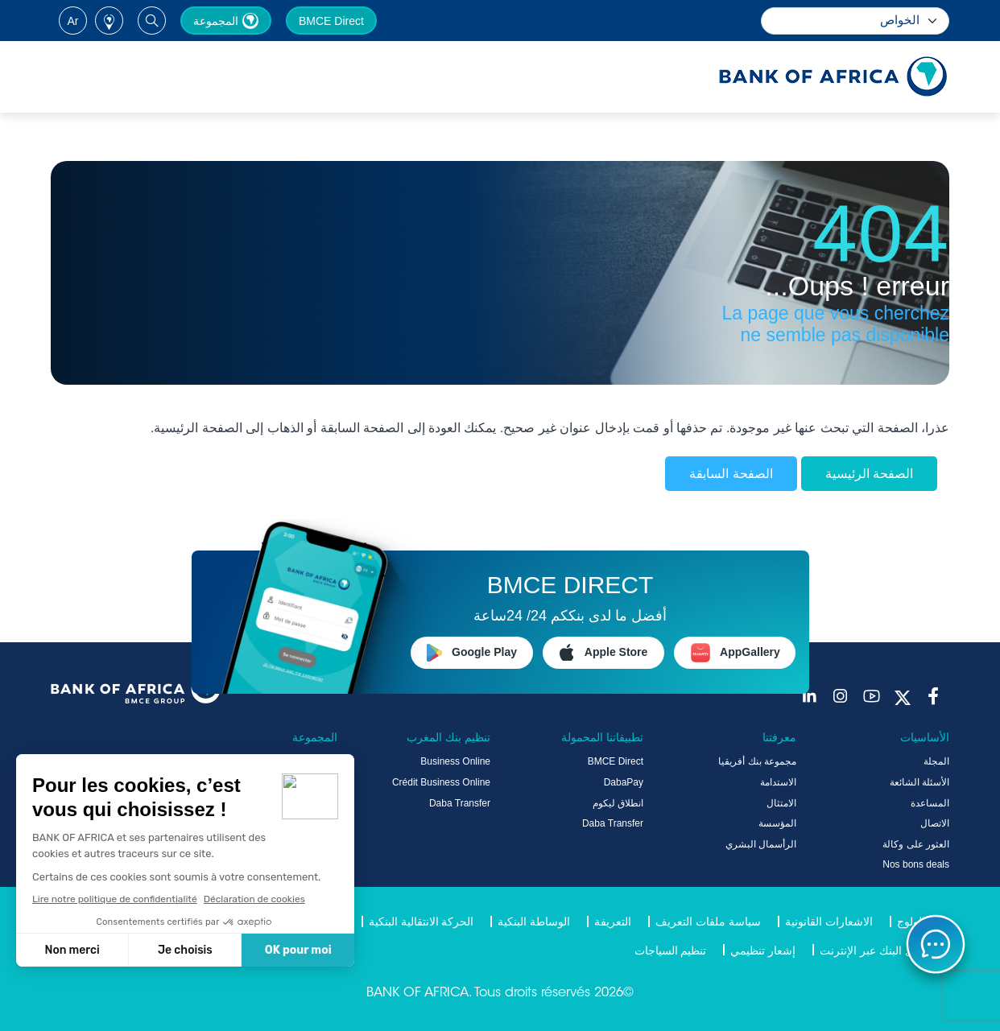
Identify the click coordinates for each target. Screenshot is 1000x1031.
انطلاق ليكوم (618, 803)
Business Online (455, 761)
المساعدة (930, 803)
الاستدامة (778, 782)
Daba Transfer (612, 823)
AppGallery (735, 652)
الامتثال (781, 803)
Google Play (472, 653)
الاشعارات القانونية (829, 921)
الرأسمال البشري (760, 844)
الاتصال (934, 823)
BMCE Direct (331, 20)
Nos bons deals (915, 864)
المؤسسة (777, 823)
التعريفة (612, 921)
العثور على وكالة (915, 844)
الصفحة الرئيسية (869, 473)
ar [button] (73, 20)
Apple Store (604, 653)
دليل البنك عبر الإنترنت (872, 950)
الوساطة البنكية (534, 921)
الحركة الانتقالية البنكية (421, 921)
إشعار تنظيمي (762, 950)
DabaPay (623, 782)
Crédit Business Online (441, 782)
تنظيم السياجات (670, 950)
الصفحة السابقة (730, 473)
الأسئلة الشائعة (919, 782)
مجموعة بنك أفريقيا (757, 761)
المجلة (936, 761)
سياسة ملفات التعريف (708, 921)
